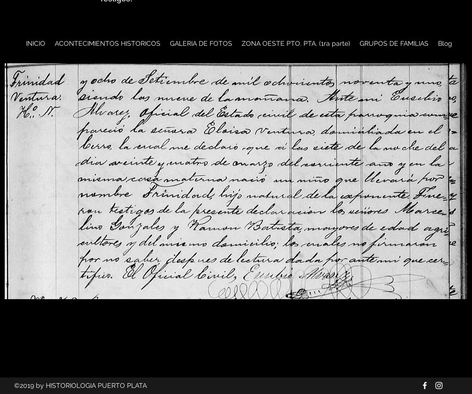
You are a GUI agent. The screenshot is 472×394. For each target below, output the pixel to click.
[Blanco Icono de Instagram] (439, 385)
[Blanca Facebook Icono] (425, 385)
